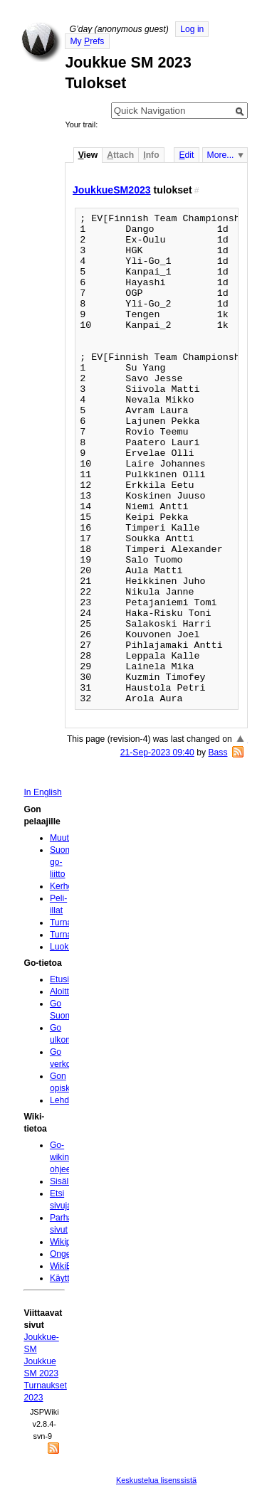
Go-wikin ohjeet (61, 1157)
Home (41, 42)
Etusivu (64, 979)
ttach (120, 155)
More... (220, 155)
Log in (192, 29)
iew (88, 155)
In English (42, 792)
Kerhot (62, 886)
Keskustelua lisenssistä (156, 1480)
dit (186, 155)
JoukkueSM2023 (112, 190)
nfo (151, 155)
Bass (217, 752)
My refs (87, 41)
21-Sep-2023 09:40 (157, 752)
